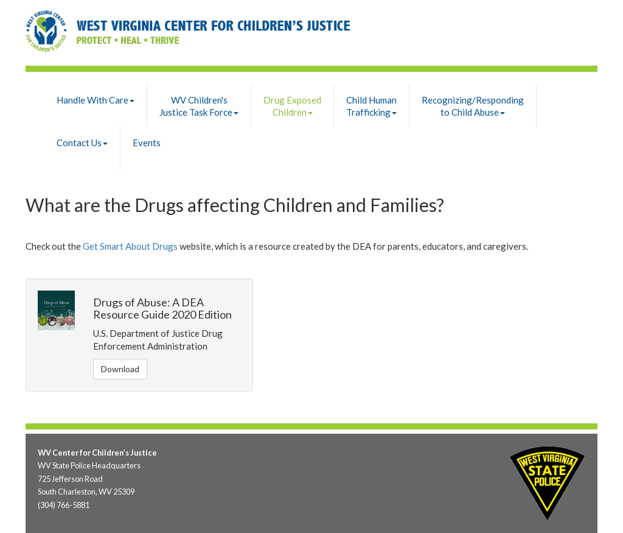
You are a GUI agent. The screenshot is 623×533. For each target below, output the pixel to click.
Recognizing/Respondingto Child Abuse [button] (473, 106)
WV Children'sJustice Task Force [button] (198, 106)
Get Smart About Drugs (130, 246)
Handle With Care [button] (95, 99)
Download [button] (120, 369)
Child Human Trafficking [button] (371, 106)
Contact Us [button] (82, 142)
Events (147, 142)
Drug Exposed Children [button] (292, 106)
